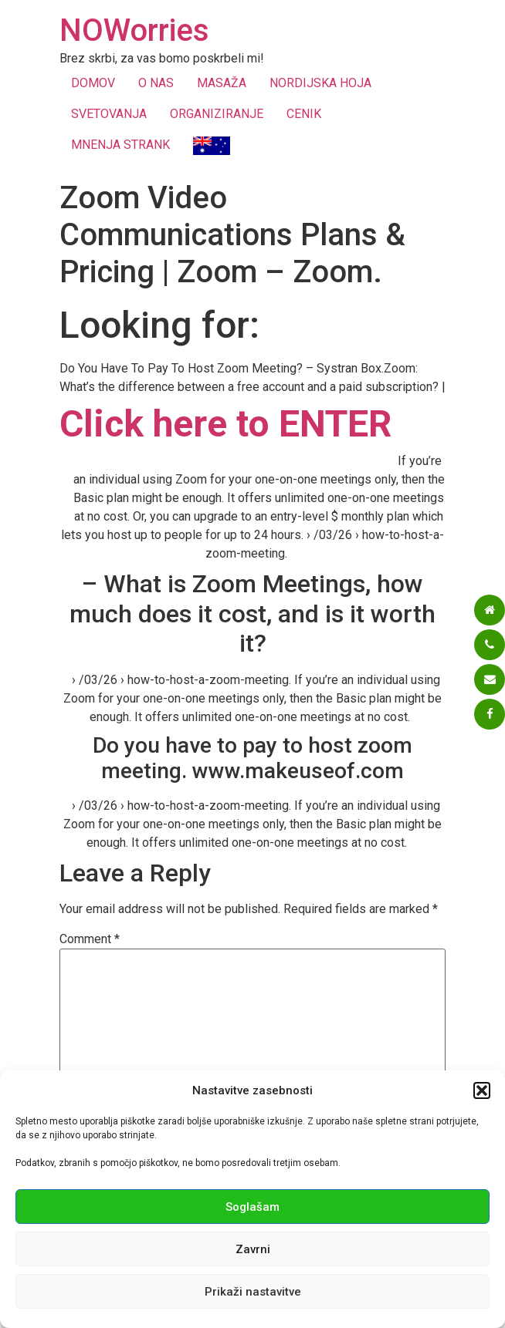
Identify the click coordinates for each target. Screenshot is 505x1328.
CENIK (303, 113)
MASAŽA (221, 83)
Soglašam (252, 1207)
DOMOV (93, 83)
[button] (482, 1090)
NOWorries (134, 30)
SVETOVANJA (109, 113)
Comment (89, 939)
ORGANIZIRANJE (216, 113)
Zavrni (253, 1249)
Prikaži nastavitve (253, 1292)
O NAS (156, 83)
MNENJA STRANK (120, 144)
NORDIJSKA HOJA (320, 83)
